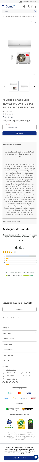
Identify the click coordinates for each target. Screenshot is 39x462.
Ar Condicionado (16, 16)
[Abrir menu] (3, 6)
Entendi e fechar (19, 458)
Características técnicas (11, 221)
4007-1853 (9, 373)
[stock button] (19, 133)
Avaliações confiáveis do (19, 275)
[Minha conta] (29, 6)
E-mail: (7, 125)
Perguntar (19, 309)
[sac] (32, 7)
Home (8, 16)
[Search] (34, 11)
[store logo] (10, 6)
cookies (7, 451)
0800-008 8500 (10, 376)
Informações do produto (12, 144)
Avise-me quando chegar (16, 120)
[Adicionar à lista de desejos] (35, 22)
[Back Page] (4, 17)
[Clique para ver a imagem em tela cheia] (19, 50)
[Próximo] (34, 87)
